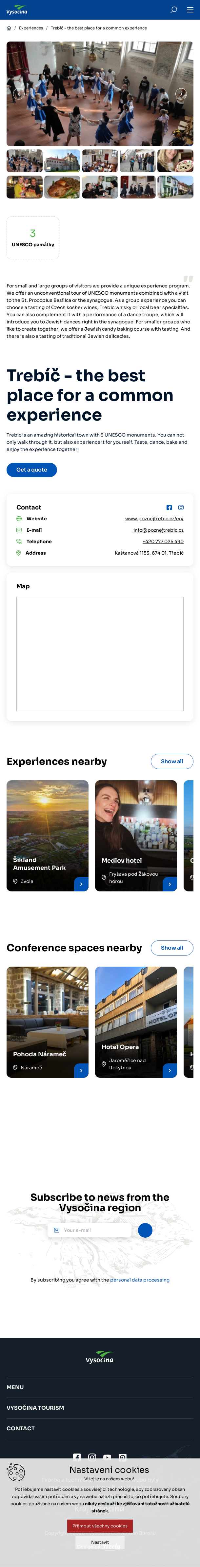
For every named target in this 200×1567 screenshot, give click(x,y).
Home (9, 28)
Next (181, 94)
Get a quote (31, 469)
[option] (25, 161)
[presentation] (100, 1257)
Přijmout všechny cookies (100, 1526)
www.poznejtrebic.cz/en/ (154, 519)
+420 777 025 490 (163, 541)
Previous (19, 94)
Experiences (31, 28)
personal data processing (140, 1280)
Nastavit (100, 1542)
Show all (172, 761)
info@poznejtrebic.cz (158, 530)
